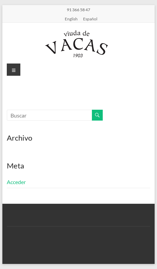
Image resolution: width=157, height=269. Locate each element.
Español (90, 18)
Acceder (16, 182)
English (71, 18)
